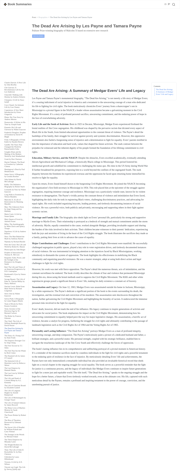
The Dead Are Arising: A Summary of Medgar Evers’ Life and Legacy (164, 91)
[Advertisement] (90, 61)
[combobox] (173, 4)
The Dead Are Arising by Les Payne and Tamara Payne (71, 17)
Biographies (43, 17)
